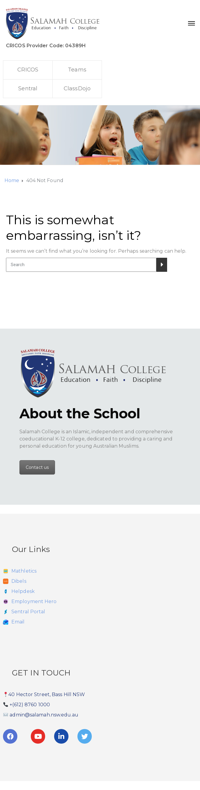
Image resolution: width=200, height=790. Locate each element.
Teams (77, 69)
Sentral (27, 88)
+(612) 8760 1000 (30, 704)
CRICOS (27, 69)
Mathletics (23, 571)
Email (18, 622)
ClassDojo (77, 88)
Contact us (37, 467)
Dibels (18, 581)
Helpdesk (23, 591)
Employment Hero (34, 601)
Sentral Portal (28, 611)
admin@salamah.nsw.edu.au (44, 715)
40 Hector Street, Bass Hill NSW (46, 694)
